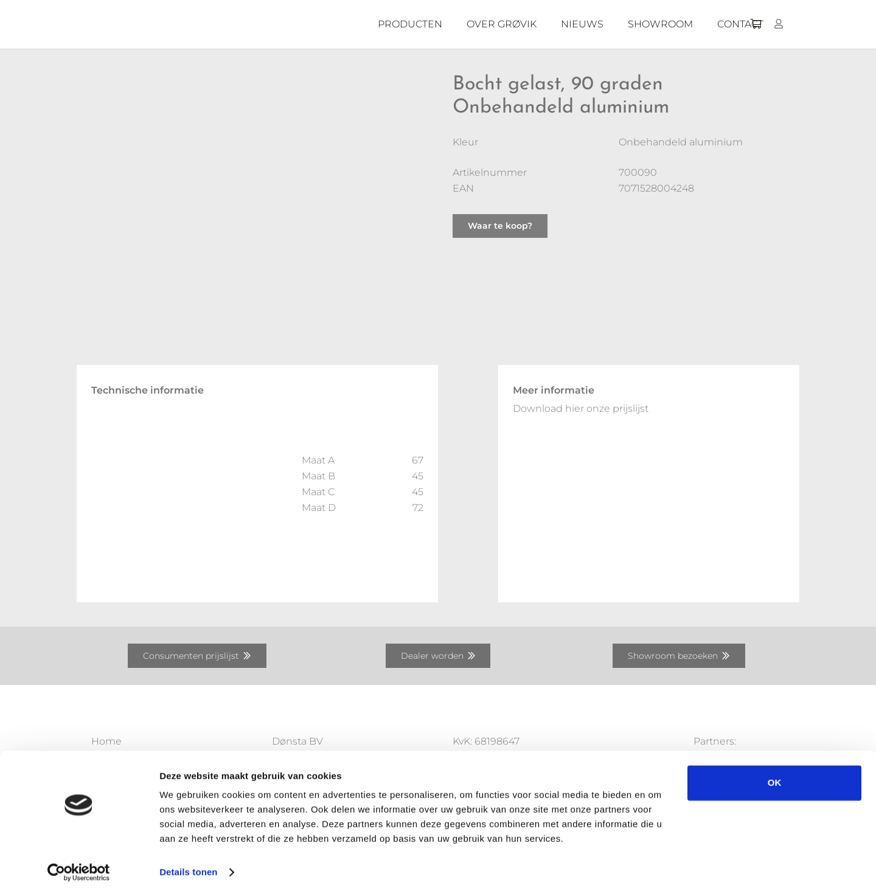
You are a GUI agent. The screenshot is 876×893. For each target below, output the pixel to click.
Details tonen (188, 869)
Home (106, 741)
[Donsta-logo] (273, 24)
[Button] (779, 24)
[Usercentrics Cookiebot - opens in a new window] (79, 869)
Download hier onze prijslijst (580, 408)
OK (775, 779)
